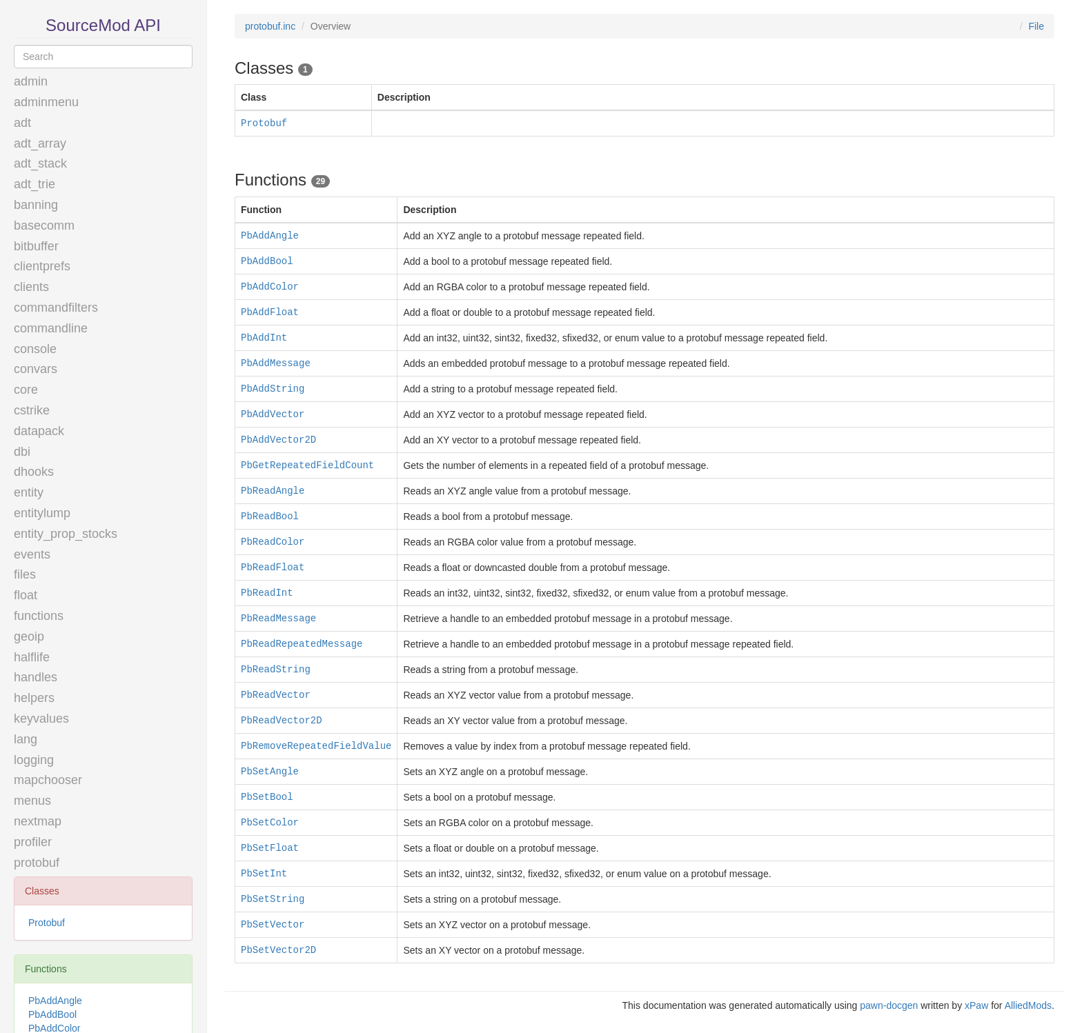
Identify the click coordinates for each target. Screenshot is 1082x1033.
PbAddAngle (55, 1000)
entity (28, 492)
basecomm (44, 225)
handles (35, 677)
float (25, 595)
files (25, 574)
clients (31, 287)
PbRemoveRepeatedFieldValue (316, 746)
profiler (33, 842)
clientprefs (42, 266)
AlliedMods (1028, 1005)
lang (25, 739)
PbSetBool (267, 797)
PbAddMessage (276, 363)
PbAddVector (272, 414)
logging (34, 760)
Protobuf (46, 922)
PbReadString (276, 669)
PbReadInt (267, 593)
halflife (32, 657)
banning (36, 205)
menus (32, 801)
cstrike (32, 410)
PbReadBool (270, 516)
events (32, 554)
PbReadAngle (272, 491)
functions (38, 616)
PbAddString (272, 388)
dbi (22, 452)
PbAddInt (264, 337)
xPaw (976, 1005)
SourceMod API (103, 25)
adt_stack (40, 163)
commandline (51, 328)
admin (31, 81)
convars (35, 369)
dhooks (34, 472)
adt (22, 123)
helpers (34, 698)
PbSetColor (270, 822)
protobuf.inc (270, 26)
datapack (39, 431)
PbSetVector (272, 924)
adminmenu (46, 102)
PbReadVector (276, 695)
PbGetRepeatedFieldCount (307, 465)
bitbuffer (36, 246)
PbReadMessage (278, 618)
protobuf (36, 863)
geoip (29, 636)
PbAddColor (270, 286)
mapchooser (48, 780)
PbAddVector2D (278, 439)
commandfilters (56, 307)
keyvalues (41, 718)
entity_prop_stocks (65, 534)
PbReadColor (272, 542)
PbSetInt (264, 873)
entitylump (42, 513)
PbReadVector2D (281, 720)
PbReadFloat (272, 567)
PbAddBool (52, 1014)
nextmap (37, 821)
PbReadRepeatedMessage (301, 644)
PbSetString (272, 899)
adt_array (40, 143)
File (1036, 26)
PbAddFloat (270, 312)
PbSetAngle (270, 771)
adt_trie (34, 184)
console (35, 349)
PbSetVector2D (278, 950)
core (26, 390)
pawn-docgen (889, 1005)
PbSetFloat (270, 848)
